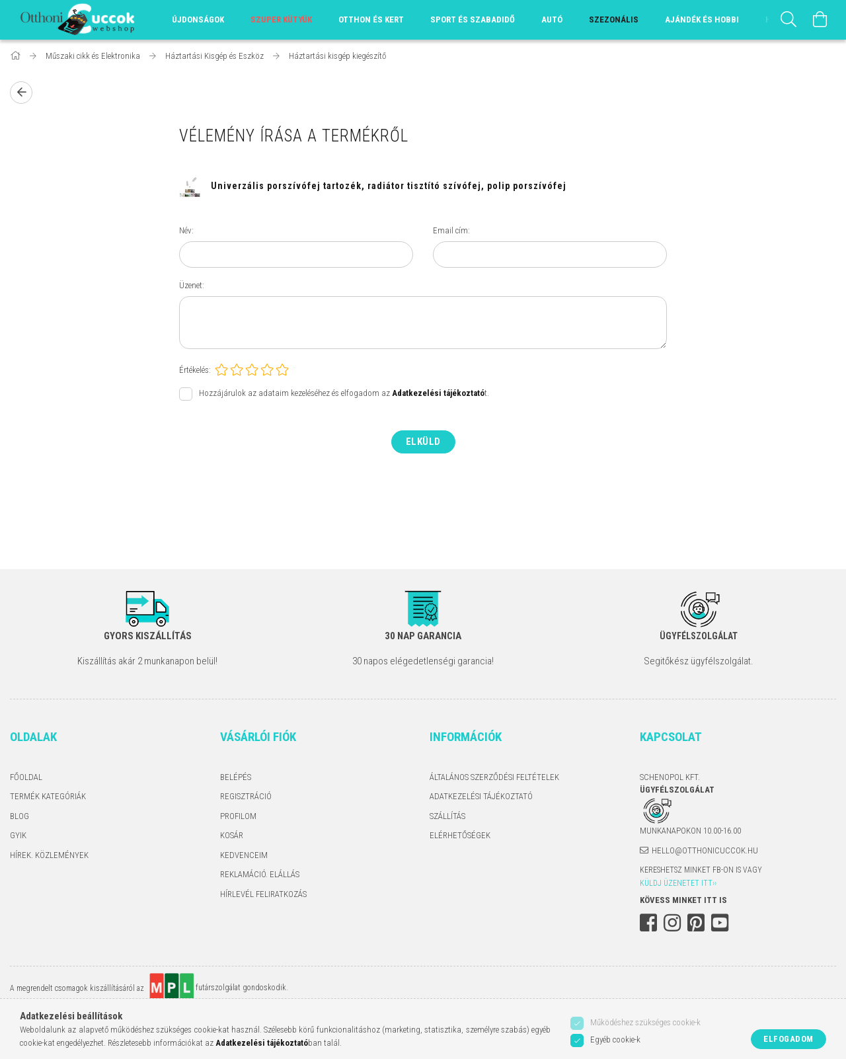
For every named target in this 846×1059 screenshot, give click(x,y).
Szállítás (447, 816)
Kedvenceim (244, 855)
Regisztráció (246, 796)
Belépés (235, 777)
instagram (672, 923)
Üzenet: (191, 285)
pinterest (696, 923)
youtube (719, 923)
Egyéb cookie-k (615, 1039)
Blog (19, 816)
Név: (186, 230)
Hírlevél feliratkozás (263, 894)
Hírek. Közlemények (49, 855)
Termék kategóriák (48, 796)
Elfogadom (788, 1039)
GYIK (18, 835)
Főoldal (26, 777)
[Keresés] (788, 20)
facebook (648, 923)
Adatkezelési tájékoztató (481, 796)
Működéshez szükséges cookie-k (645, 1022)
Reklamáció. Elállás (259, 874)
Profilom (238, 816)
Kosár (231, 835)
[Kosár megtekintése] (820, 20)
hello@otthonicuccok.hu (705, 850)
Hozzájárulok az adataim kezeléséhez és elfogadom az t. (344, 394)
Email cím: (451, 230)
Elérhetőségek (460, 835)
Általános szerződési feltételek (494, 777)
